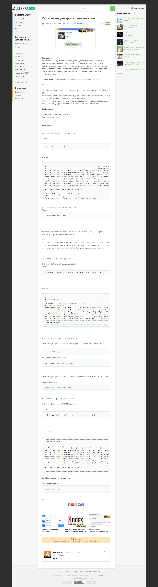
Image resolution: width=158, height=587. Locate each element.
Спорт (17, 79)
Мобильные (19, 66)
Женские (18, 57)
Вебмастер (19, 98)
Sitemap (101, 575)
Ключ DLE (57, 575)
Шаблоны (18, 22)
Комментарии (70, 575)
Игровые (18, 53)
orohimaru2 (58, 552)
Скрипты (18, 92)
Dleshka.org (24, 8)
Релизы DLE (19, 19)
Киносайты (19, 60)
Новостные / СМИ (22, 73)
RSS (92, 575)
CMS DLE (61, 571)
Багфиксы (18, 32)
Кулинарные (19, 63)
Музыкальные (20, 70)
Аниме (17, 47)
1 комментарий (77, 24)
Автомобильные (21, 44)
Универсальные (21, 83)
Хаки (17, 29)
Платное (18, 95)
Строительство (21, 76)
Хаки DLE (69, 571)
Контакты (83, 575)
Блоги (17, 50)
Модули (18, 25)
